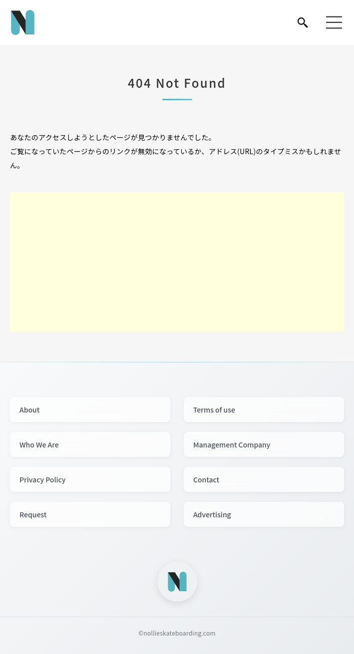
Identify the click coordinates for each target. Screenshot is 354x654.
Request (32, 514)
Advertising (212, 514)
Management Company (232, 444)
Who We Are (39, 444)
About (29, 410)
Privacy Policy (42, 479)
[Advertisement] (177, 262)
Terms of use (214, 410)
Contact (206, 479)
